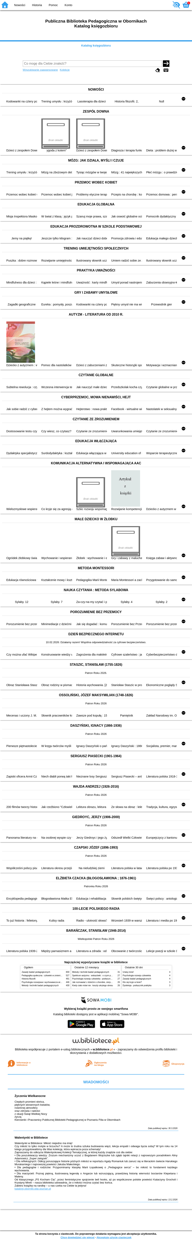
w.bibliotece (103, 1049)
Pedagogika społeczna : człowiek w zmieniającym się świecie (49, 975)
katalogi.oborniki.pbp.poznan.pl (32, 1188)
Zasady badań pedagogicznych (36, 972)
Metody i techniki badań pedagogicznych (40, 985)
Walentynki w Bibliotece (31, 1137)
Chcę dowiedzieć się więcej (77, 1237)
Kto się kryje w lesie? (132, 982)
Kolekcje (65, 69)
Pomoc (53, 5)
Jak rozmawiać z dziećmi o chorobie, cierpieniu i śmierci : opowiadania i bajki (107, 982)
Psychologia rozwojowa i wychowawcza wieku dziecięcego (48, 982)
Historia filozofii (29, 979)
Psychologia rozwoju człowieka (137, 975)
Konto (68, 5)
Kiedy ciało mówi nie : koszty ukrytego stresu (92, 985)
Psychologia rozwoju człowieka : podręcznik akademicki (97, 979)
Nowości (19, 5)
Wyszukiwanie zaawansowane (40, 69)
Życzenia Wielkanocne (30, 1096)
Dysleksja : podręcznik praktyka (137, 985)
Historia (37, 5)
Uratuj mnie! (128, 972)
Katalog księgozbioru (96, 45)
